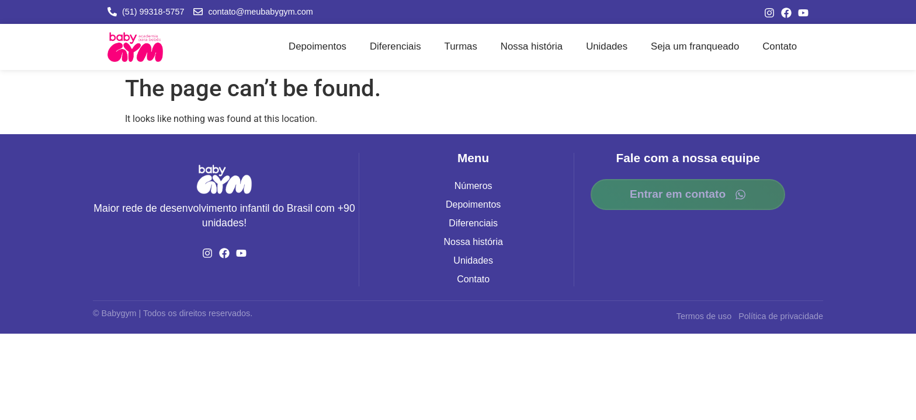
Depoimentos (317, 46)
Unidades (606, 46)
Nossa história (532, 46)
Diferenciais (395, 46)
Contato (779, 46)
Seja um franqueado (695, 46)
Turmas (461, 46)
